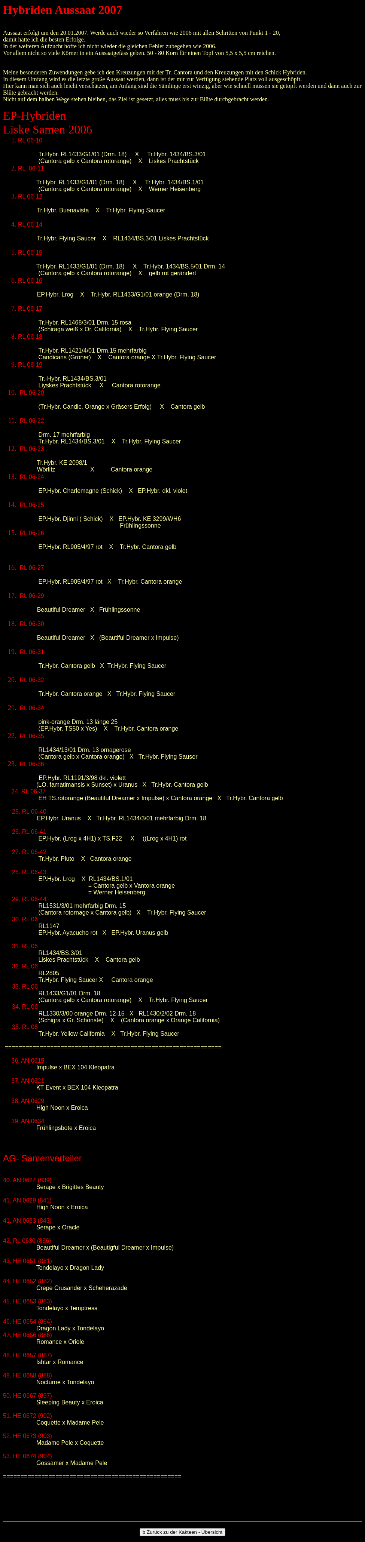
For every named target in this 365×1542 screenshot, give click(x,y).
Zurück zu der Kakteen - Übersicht (182, 1532)
